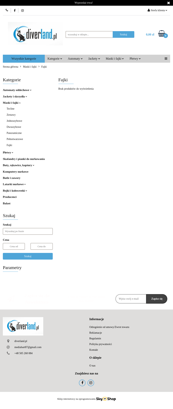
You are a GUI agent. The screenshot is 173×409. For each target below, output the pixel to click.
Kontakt (93, 349)
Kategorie (55, 58)
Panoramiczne (14, 133)
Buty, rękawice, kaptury (18, 165)
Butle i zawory (11, 177)
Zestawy (11, 114)
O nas (92, 365)
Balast (6, 203)
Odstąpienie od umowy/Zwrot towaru (109, 327)
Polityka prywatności (100, 344)
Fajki (9, 145)
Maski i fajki (115, 58)
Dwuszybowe (14, 127)
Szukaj (27, 256)
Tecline (10, 108)
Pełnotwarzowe (15, 139)
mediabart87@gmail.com (27, 347)
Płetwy (135, 58)
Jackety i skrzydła (15, 96)
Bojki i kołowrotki (15, 190)
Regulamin (95, 338)
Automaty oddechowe (17, 90)
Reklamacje (95, 332)
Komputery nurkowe (15, 171)
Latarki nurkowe (14, 184)
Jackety (94, 58)
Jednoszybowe (14, 120)
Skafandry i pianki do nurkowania (24, 158)
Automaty (75, 58)
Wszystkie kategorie (23, 58)
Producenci (10, 196)
